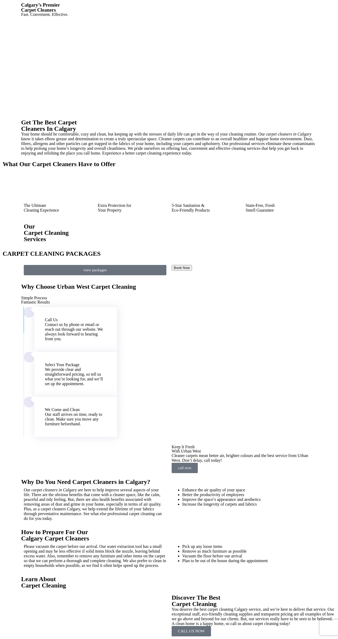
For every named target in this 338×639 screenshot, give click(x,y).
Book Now (182, 268)
